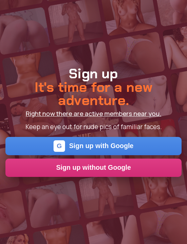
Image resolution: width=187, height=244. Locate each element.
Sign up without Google (93, 167)
